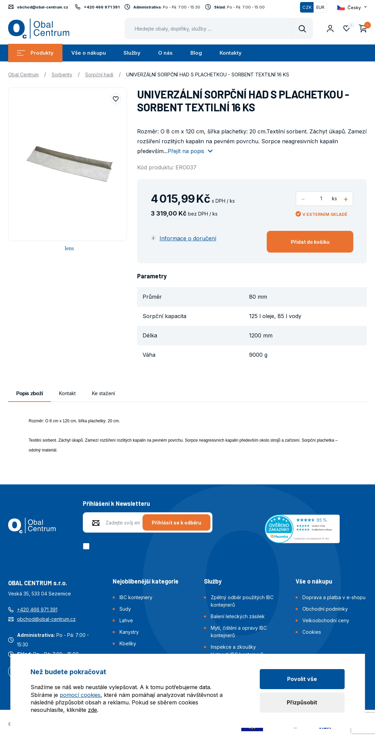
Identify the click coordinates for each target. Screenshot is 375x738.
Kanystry (129, 632)
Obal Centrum (23, 74)
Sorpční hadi (99, 74)
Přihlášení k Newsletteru (116, 503)
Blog (196, 53)
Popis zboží (29, 393)
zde (92, 709)
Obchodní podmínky (325, 609)
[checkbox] (87, 546)
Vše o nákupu (88, 53)
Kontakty (231, 53)
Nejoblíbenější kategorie (146, 581)
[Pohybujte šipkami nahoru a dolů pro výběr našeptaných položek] (219, 28)
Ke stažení (103, 393)
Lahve (126, 620)
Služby (132, 53)
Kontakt (67, 393)
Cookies (311, 632)
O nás (165, 53)
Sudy (125, 609)
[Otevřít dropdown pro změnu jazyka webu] (352, 7)
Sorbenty (62, 74)
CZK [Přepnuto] (307, 7)
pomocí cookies (80, 694)
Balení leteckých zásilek (238, 616)
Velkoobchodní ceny (325, 620)
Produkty (35, 53)
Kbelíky (127, 643)
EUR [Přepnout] (320, 7)
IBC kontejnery (135, 597)
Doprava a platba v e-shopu (333, 597)
